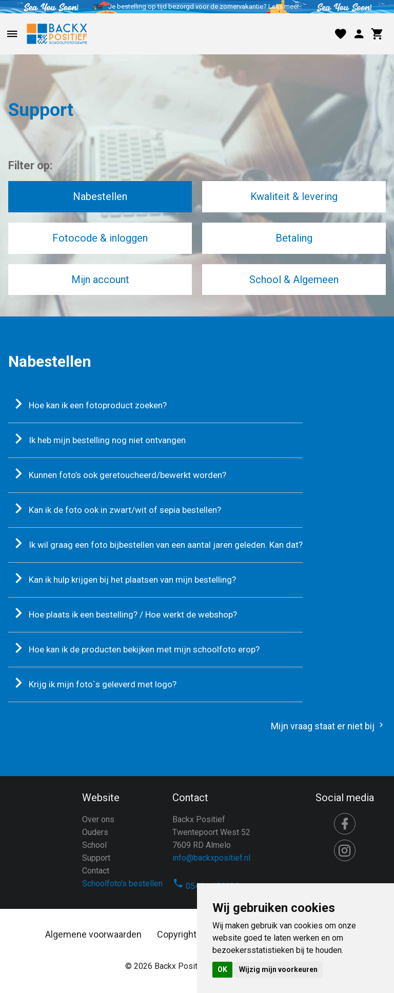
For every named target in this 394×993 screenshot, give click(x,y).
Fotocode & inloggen (100, 238)
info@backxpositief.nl (211, 858)
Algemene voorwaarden (93, 934)
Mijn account (100, 279)
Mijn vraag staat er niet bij (328, 726)
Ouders (95, 832)
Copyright (176, 934)
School (94, 845)
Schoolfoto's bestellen (122, 883)
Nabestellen (100, 196)
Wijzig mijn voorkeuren (278, 969)
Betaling (293, 238)
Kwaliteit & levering (294, 196)
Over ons (98, 819)
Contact (95, 871)
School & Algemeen (294, 279)
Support (96, 858)
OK (222, 969)
